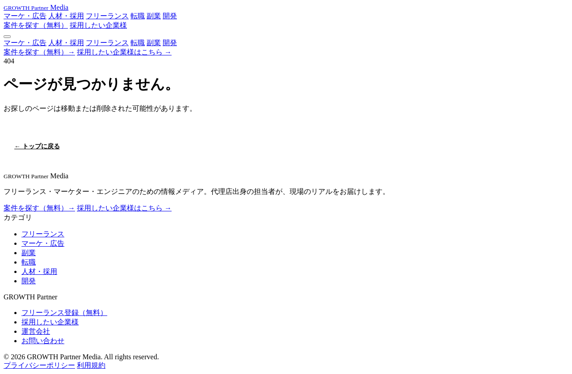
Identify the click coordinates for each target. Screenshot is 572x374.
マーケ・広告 (25, 16)
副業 (154, 16)
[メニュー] (7, 36)
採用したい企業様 (98, 25)
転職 (137, 16)
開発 (170, 16)
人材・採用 (66, 16)
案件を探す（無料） (36, 25)
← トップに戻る (37, 146)
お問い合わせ (42, 341)
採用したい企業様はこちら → (124, 52)
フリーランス (107, 16)
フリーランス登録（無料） (64, 312)
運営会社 (35, 331)
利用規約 (91, 365)
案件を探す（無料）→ (39, 52)
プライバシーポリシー (39, 365)
